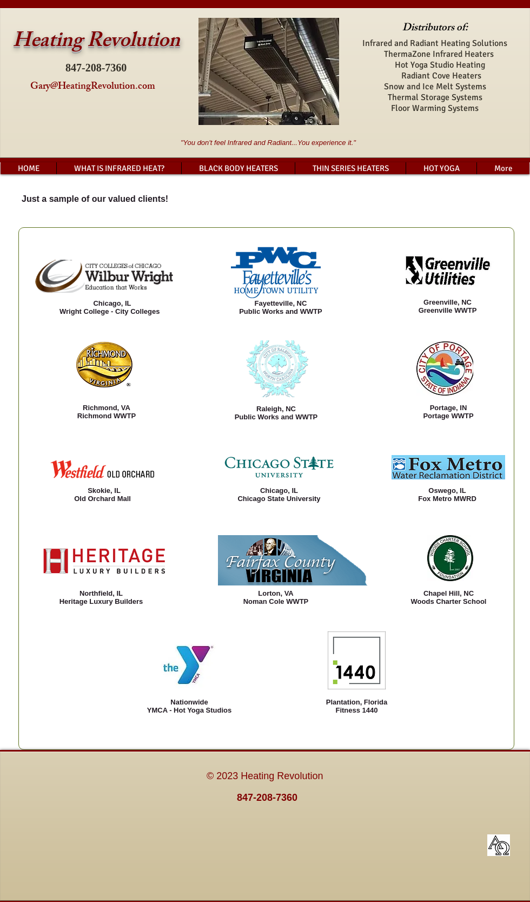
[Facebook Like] (457, 781)
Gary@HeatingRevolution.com (92, 87)
